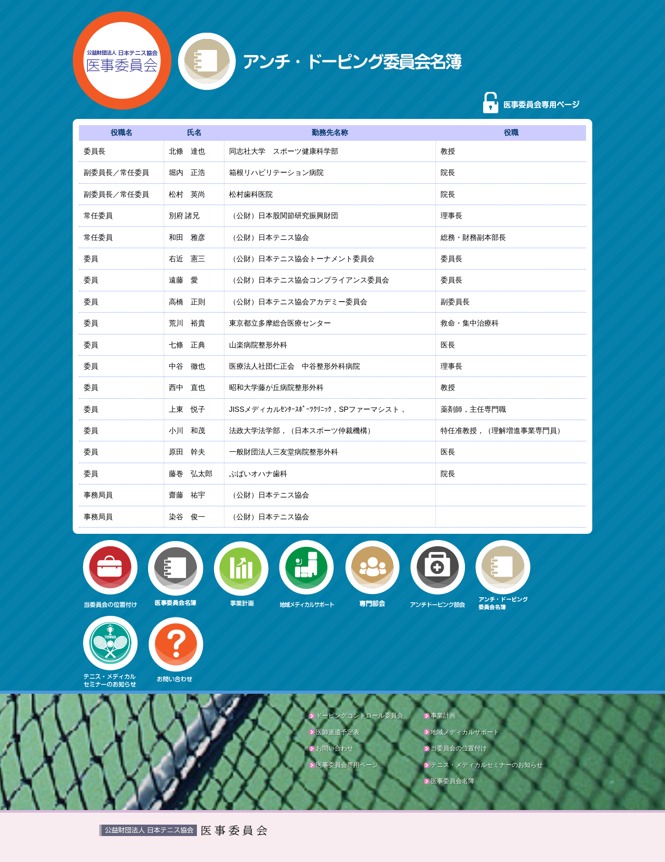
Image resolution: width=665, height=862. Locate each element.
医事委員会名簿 (452, 781)
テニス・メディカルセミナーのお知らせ (487, 765)
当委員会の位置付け (459, 748)
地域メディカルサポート (465, 732)
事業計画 (443, 715)
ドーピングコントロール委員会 (359, 715)
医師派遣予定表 (338, 732)
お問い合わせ (334, 748)
